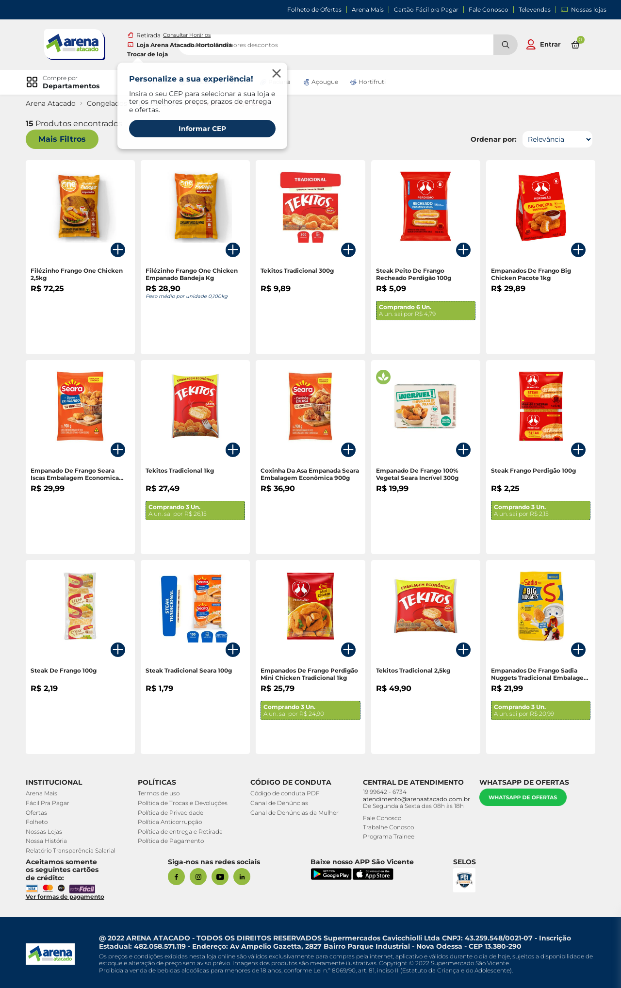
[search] (378, 44)
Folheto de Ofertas (314, 9)
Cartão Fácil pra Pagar (426, 9)
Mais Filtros (65, 139)
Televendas (535, 9)
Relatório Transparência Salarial (74, 850)
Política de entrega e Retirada (181, 831)
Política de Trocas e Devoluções (184, 803)
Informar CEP (204, 128)
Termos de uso (160, 793)
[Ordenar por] (553, 139)
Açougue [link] (324, 82)
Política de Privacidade (172, 812)
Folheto (40, 821)
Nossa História (49, 840)
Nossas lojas (583, 9)
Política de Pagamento (172, 840)
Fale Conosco (488, 9)
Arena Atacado (54, 103)
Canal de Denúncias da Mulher (293, 812)
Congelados (110, 103)
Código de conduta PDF (283, 793)
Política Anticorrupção (171, 821)
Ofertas (39, 812)
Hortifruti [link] (371, 82)
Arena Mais (368, 9)
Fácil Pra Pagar (51, 803)
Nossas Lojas (47, 831)
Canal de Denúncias (278, 803)
